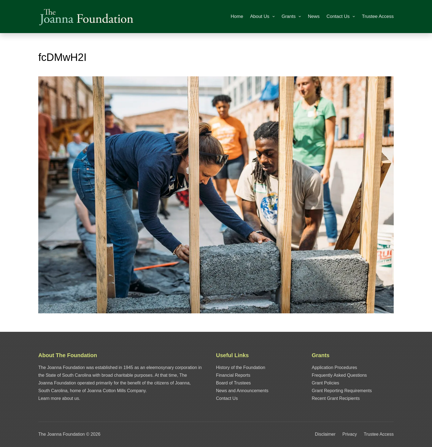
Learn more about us (58, 398)
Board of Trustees (233, 383)
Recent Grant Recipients (336, 398)
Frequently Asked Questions (339, 375)
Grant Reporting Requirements (342, 390)
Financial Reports (233, 375)
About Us (263, 16)
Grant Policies (325, 383)
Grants (292, 16)
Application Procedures (334, 367)
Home (237, 16)
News (314, 16)
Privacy (349, 434)
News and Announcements (242, 390)
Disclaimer (325, 434)
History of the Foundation (240, 367)
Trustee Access (378, 16)
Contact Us (341, 16)
